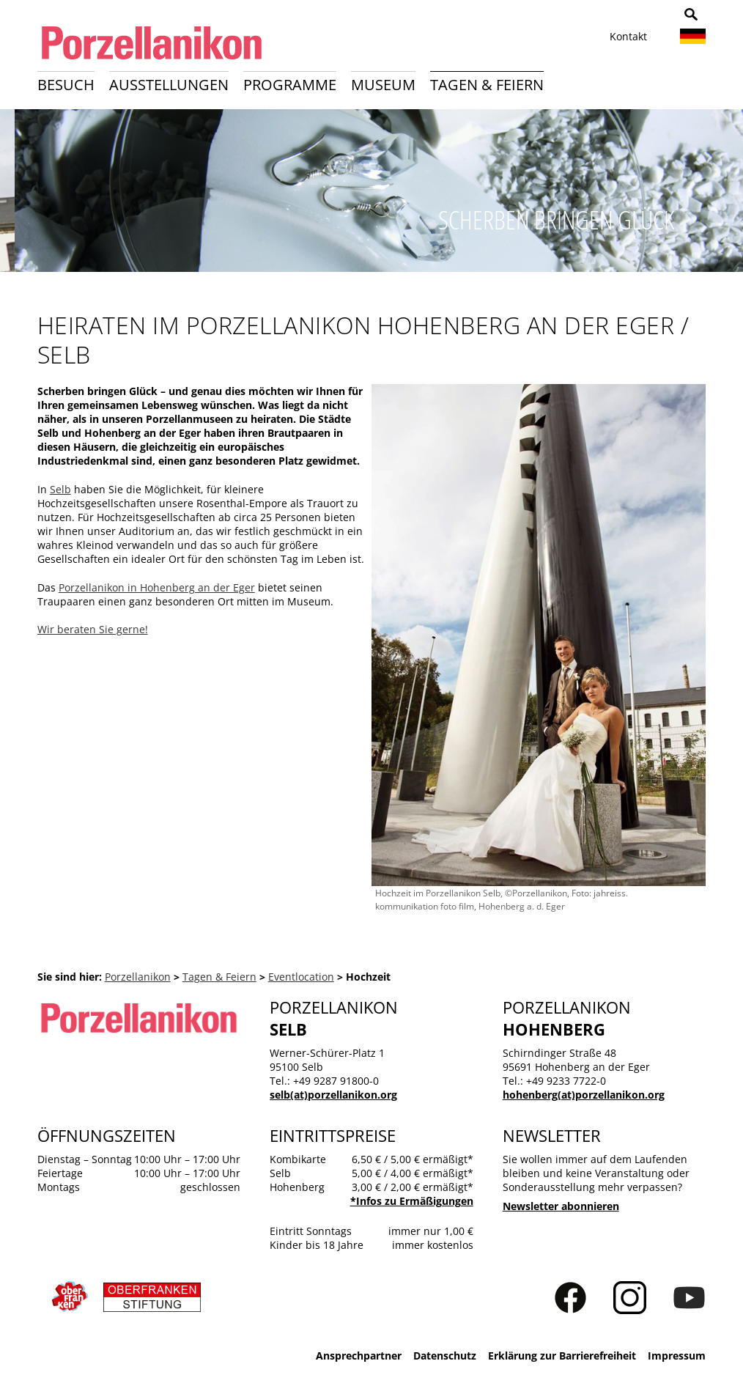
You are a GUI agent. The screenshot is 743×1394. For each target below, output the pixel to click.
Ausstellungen (169, 85)
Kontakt (628, 36)
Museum (383, 85)
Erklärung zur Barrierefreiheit (562, 1355)
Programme (289, 85)
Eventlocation (301, 977)
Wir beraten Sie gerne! (92, 629)
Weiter (723, 195)
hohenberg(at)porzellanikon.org (584, 1095)
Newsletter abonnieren (561, 1206)
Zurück (19, 195)
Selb (60, 489)
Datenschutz (444, 1355)
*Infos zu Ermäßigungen (411, 1201)
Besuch (66, 85)
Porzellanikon (138, 977)
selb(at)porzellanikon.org (333, 1095)
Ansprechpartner (359, 1355)
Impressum (677, 1355)
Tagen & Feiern (487, 85)
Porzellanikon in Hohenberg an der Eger (157, 587)
